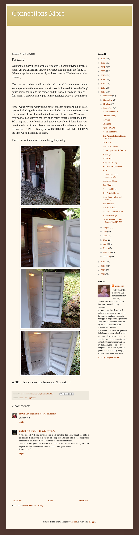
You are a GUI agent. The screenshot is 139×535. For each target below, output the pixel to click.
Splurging (107, 124)
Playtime (106, 120)
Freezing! (107, 154)
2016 (103, 88)
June (105, 236)
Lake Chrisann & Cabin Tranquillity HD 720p (113, 221)
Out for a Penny (109, 116)
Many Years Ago (110, 216)
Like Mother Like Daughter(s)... (110, 175)
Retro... (106, 170)
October (106, 104)
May (105, 240)
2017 (103, 84)
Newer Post (17, 501)
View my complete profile (108, 357)
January (106, 256)
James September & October (115, 150)
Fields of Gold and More (113, 212)
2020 (103, 71)
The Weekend (108, 204)
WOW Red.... (108, 158)
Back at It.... (108, 142)
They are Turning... (111, 162)
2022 (103, 63)
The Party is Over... (111, 193)
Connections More (38, 13)
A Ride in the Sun (110, 132)
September (108, 108)
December (107, 96)
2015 (103, 92)
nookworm (119, 286)
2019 (103, 75)
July (105, 231)
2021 (103, 67)
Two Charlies (108, 185)
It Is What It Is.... (110, 208)
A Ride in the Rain (110, 112)
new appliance (30, 398)
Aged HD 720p (109, 128)
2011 (103, 274)
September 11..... (110, 181)
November (108, 100)
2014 (103, 262)
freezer (21, 398)
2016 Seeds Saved (110, 146)
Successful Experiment (112, 166)
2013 (103, 266)
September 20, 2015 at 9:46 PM (42, 431)
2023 (103, 59)
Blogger (92, 522)
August (106, 227)
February (107, 252)
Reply (21, 422)
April (105, 244)
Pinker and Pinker (110, 189)
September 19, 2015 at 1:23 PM (43, 414)
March (106, 248)
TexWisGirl (24, 414)
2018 (103, 80)
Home (50, 501)
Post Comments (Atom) (33, 506)
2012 (103, 270)
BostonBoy (24, 431)
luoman (74, 522)
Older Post (83, 501)
